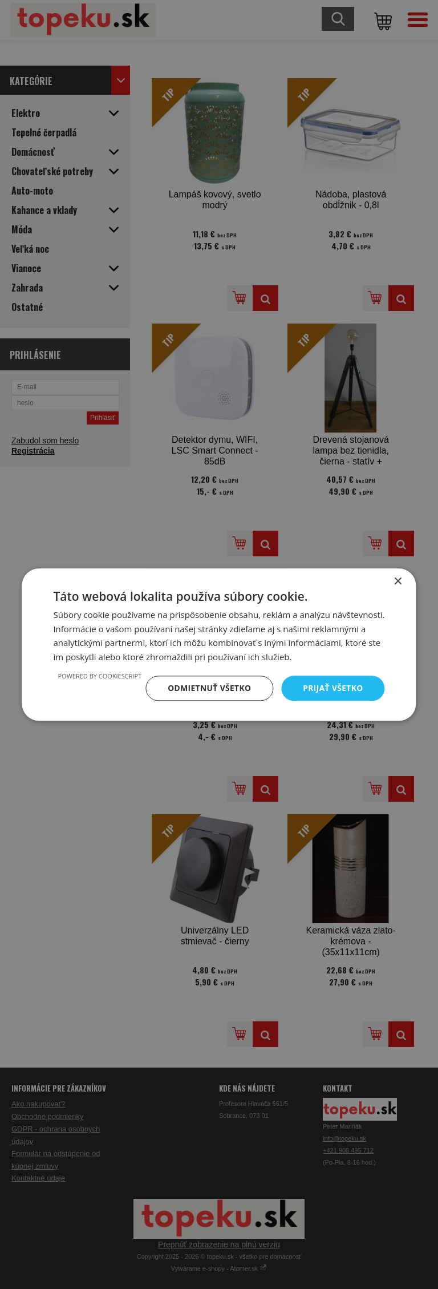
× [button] (398, 581)
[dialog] (219, 644)
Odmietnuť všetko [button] (207, 687)
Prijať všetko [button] (332, 687)
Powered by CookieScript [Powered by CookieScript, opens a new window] (97, 676)
